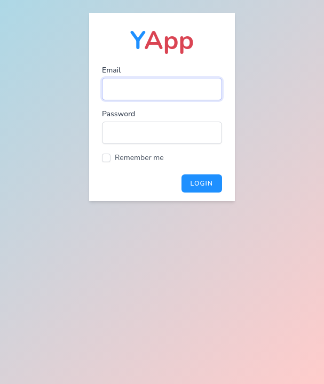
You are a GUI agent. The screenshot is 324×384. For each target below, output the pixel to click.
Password (118, 114)
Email (111, 70)
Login (202, 183)
